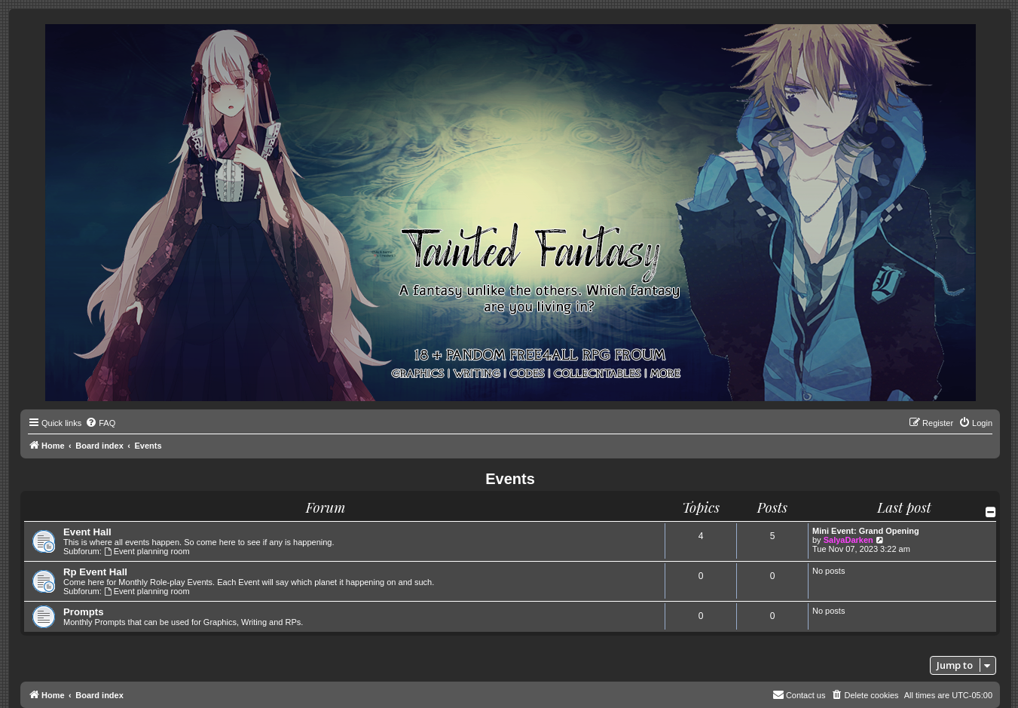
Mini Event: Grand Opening (865, 530)
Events (510, 478)
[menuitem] (100, 423)
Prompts (83, 612)
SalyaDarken (848, 539)
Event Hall (87, 532)
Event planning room (147, 551)
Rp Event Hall (95, 572)
